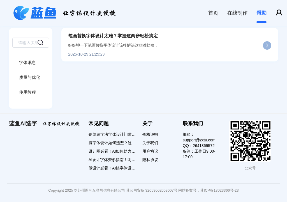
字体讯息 (27, 62)
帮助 (261, 13)
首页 (213, 13)
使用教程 (27, 92)
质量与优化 (29, 77)
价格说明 (150, 134)
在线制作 (237, 13)
